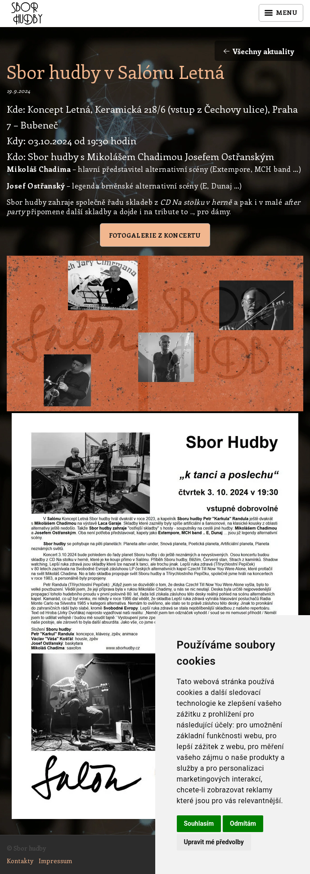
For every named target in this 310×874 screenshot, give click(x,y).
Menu (281, 12)
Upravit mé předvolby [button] (214, 842)
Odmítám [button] (243, 823)
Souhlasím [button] (199, 823)
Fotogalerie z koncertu (155, 235)
